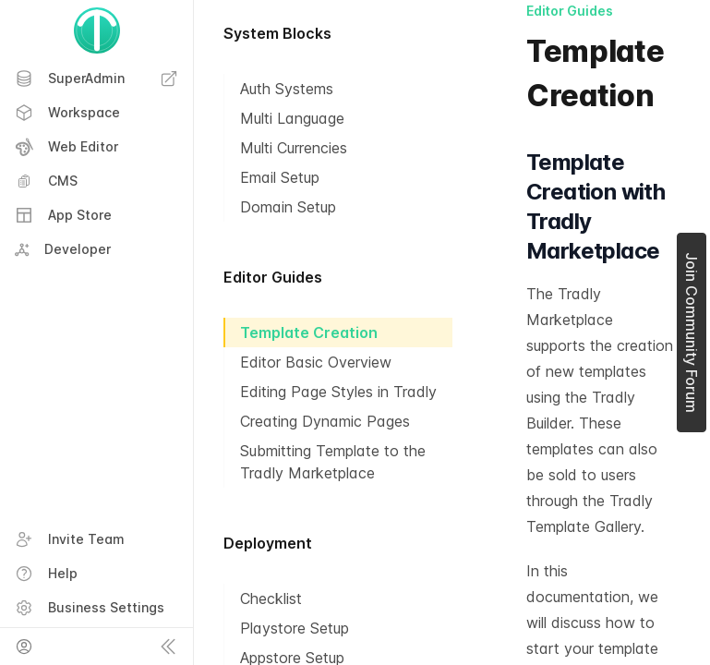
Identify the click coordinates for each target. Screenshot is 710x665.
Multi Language (292, 118)
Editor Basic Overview (315, 362)
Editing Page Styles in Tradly (338, 391)
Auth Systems (286, 88)
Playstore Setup (294, 628)
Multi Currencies (293, 148)
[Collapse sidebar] (168, 646)
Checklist (271, 598)
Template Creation (309, 332)
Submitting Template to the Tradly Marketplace (333, 461)
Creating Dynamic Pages (325, 421)
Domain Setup (288, 207)
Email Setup (279, 177)
